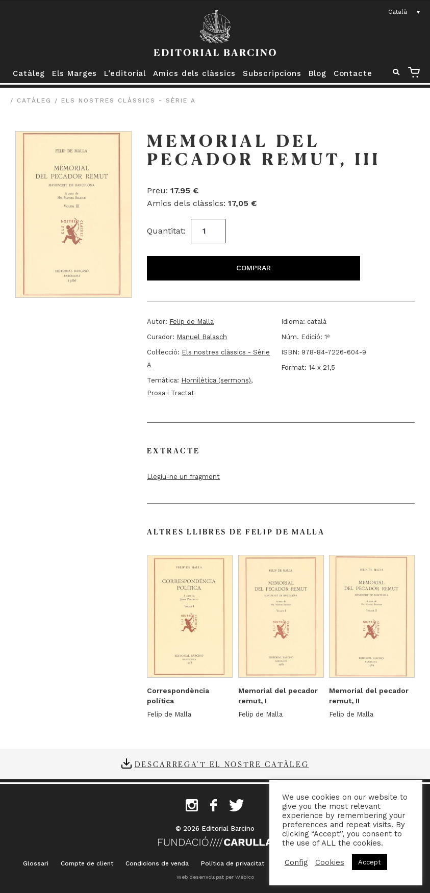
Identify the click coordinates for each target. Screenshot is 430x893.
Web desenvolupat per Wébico (215, 877)
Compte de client (87, 863)
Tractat (182, 393)
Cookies (329, 862)
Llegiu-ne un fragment (183, 476)
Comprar (253, 268)
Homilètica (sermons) (216, 380)
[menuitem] (404, 12)
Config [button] (296, 862)
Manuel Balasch (201, 337)
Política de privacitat (232, 863)
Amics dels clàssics (194, 73)
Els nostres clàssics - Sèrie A (128, 100)
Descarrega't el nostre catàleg (222, 764)
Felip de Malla (191, 321)
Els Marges (74, 73)
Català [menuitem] (397, 11)
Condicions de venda (157, 863)
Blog (317, 73)
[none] (404, 12)
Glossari (35, 863)
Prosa (156, 393)
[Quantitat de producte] (208, 231)
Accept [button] (369, 862)
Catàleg (29, 73)
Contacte (353, 73)
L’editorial (125, 73)
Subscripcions (272, 73)
